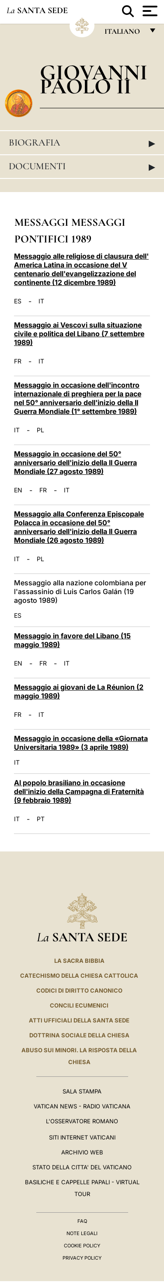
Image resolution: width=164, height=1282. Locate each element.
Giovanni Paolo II (93, 79)
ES (17, 301)
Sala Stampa (82, 1091)
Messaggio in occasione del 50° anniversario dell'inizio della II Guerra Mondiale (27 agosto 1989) (75, 462)
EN (18, 490)
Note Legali (82, 1233)
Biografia (82, 143)
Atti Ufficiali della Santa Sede (79, 1020)
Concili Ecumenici (79, 1005)
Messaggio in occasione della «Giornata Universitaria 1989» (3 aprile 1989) (81, 742)
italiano (124, 33)
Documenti (82, 166)
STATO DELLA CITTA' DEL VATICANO (82, 1167)
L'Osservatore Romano (82, 1121)
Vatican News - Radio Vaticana (82, 1106)
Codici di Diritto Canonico (79, 990)
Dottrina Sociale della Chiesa (79, 1035)
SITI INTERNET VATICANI (82, 1137)
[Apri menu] (148, 11)
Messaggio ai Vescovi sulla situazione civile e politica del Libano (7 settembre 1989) (79, 333)
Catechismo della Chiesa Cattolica (79, 975)
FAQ (82, 1221)
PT (41, 819)
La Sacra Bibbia (79, 960)
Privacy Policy (82, 1258)
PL (40, 430)
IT (41, 301)
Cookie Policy (82, 1246)
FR (17, 361)
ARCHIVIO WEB (82, 1152)
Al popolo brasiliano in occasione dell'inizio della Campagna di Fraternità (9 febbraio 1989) (79, 791)
